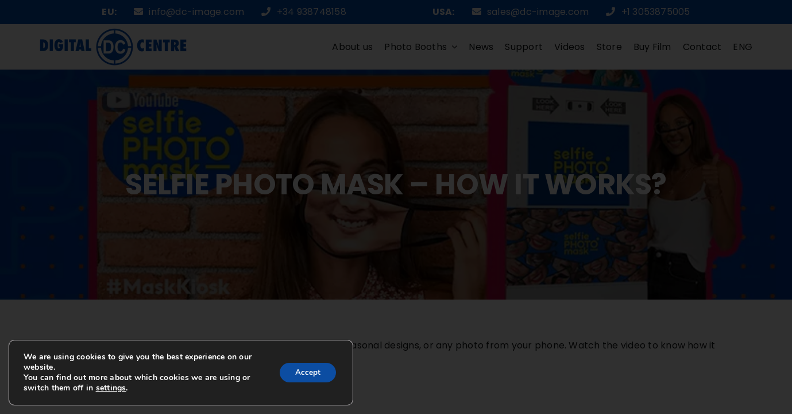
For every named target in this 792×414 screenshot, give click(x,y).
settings (121, 388)
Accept (306, 372)
